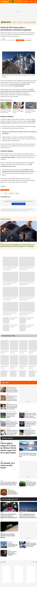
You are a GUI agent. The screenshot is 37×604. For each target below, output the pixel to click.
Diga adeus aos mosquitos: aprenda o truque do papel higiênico (7, 534)
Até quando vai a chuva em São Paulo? (7, 463)
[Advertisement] (28, 490)
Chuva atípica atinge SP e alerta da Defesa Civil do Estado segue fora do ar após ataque (8, 446)
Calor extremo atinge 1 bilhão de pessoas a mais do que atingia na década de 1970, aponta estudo (8, 482)
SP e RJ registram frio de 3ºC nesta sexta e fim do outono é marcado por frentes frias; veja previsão (27, 514)
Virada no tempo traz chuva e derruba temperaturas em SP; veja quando (12, 552)
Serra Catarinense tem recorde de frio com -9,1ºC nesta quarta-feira (28, 453)
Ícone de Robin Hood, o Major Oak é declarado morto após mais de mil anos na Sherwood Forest (31, 482)
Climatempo (11, 193)
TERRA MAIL (26, 1)
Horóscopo (8, 427)
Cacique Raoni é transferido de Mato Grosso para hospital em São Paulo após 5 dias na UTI (12, 491)
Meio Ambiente (9, 540)
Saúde (8, 487)
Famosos (7, 384)
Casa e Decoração (28, 427)
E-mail (31, 1)
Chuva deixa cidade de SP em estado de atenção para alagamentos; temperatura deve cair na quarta (9, 514)
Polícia (7, 393)
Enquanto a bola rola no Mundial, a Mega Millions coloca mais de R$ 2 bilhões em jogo (31, 543)
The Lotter (28, 540)
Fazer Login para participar (18, 203)
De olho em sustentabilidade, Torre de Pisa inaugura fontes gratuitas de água (12, 543)
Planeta (17, 193)
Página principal (6, 2)
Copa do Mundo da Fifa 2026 (11, 410)
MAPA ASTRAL (19, 1)
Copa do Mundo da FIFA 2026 (12, 1)
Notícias (5, 193)
